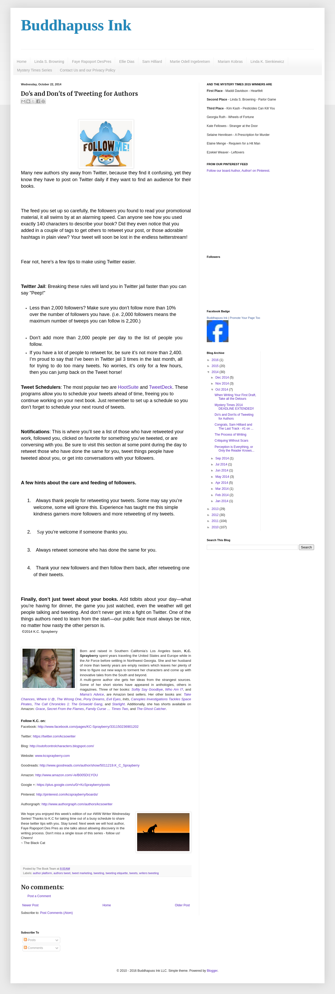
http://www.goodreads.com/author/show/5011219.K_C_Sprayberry (90, 765)
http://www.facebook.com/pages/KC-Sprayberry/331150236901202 (88, 727)
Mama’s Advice (92, 694)
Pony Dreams (93, 699)
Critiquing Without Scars (231, 440)
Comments (33, 948)
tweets (133, 873)
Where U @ (46, 699)
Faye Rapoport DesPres (91, 61)
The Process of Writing (230, 434)
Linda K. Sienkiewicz (267, 61)
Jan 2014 (222, 501)
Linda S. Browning (49, 61)
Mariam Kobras (230, 61)
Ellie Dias (126, 61)
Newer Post (30, 905)
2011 (216, 521)
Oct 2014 (222, 389)
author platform (42, 873)
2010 (216, 527)
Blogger (212, 971)
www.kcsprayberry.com (52, 756)
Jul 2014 (221, 464)
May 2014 (222, 477)
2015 (216, 366)
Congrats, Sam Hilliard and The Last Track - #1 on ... (234, 426)
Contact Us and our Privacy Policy (87, 70)
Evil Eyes (114, 699)
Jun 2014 (222, 470)
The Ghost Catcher (151, 709)
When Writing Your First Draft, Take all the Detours (235, 397)
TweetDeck (160, 387)
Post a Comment (39, 896)
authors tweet (61, 873)
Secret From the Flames (65, 709)
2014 (216, 372)
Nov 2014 (222, 383)
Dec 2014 (222, 377)
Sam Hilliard (152, 61)
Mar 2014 (222, 489)
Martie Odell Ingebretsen (190, 61)
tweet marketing (82, 873)
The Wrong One (69, 699)
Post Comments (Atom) (56, 913)
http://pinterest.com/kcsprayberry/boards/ (67, 794)
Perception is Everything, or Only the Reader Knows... (234, 448)
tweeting (99, 873)
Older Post (182, 905)
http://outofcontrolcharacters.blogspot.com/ (62, 746)
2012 (216, 515)
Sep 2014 (222, 458)
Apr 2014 (222, 483)
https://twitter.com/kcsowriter (54, 736)
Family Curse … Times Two (107, 709)
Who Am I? (174, 689)
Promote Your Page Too (245, 317)
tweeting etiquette (117, 873)
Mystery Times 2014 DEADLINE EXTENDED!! (234, 406)
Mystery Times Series (34, 70)
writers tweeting (149, 873)
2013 (216, 509)
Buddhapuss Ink (76, 25)
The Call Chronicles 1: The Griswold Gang (68, 704)
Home (21, 61)
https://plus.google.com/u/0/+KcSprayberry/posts (73, 785)
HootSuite (128, 387)
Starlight (118, 704)
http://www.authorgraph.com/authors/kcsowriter (77, 804)
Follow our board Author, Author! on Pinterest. (238, 171)
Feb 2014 (222, 495)
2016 (216, 360)
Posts (30, 940)
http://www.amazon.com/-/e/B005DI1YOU (66, 775)
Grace (40, 709)
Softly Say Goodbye (147, 689)
